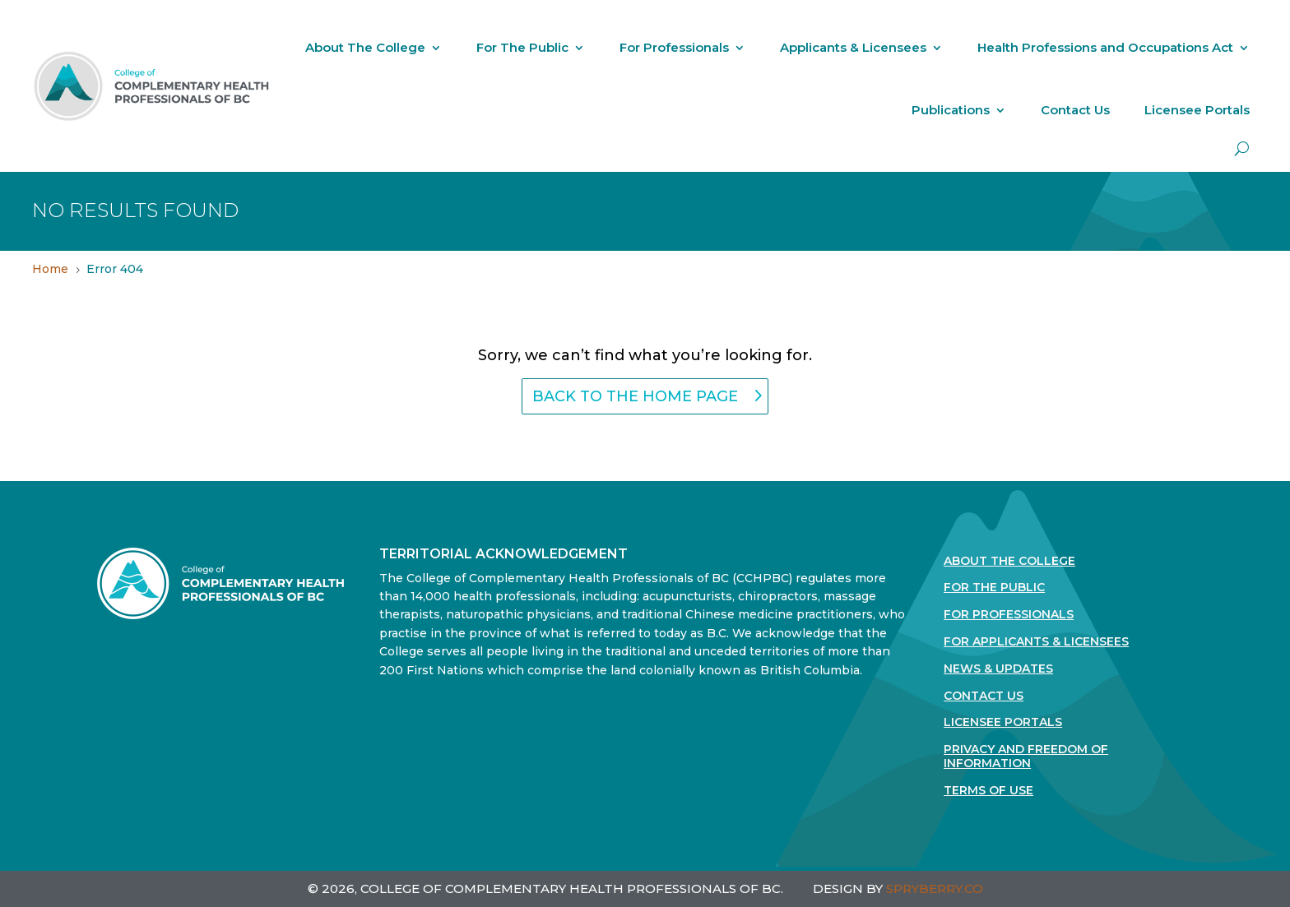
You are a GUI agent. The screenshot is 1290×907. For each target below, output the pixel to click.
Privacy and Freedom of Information (1026, 756)
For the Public (994, 588)
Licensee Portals (1197, 110)
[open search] (1242, 148)
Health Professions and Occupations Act (1105, 47)
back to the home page (635, 396)
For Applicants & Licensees (1036, 642)
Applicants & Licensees (853, 47)
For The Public (522, 47)
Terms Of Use (988, 791)
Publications (951, 110)
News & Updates (998, 669)
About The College (365, 47)
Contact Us (1075, 110)
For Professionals (674, 47)
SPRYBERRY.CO (934, 888)
